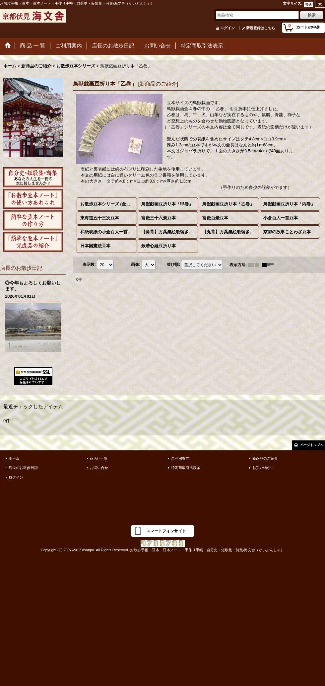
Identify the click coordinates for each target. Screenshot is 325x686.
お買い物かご (263, 468)
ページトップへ (311, 445)
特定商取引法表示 (185, 468)
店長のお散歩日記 (23, 468)
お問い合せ (99, 468)
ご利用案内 (180, 458)
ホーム (14, 458)
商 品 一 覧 (98, 458)
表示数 (89, 264)
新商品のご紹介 (265, 458)
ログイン (227, 28)
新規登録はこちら (260, 28)
